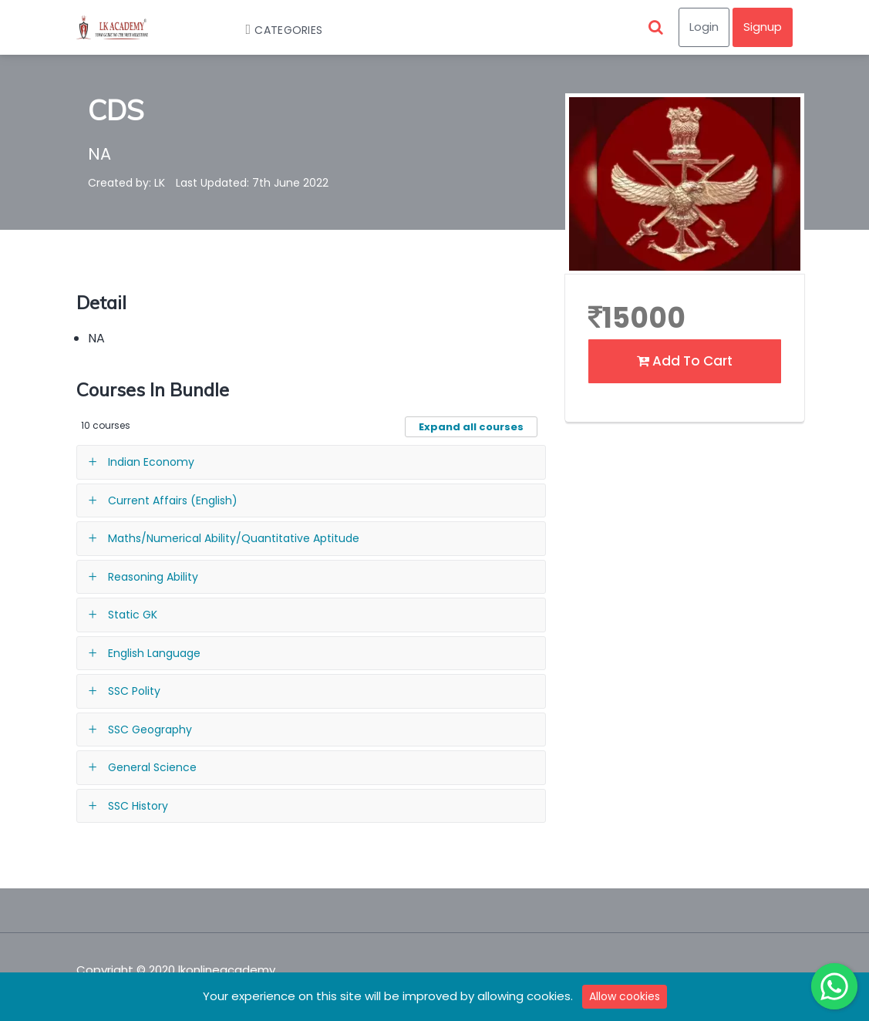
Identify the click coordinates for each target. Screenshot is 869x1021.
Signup (762, 27)
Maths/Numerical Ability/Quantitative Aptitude (233, 538)
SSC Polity (134, 691)
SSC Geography (150, 729)
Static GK (132, 614)
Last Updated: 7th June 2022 (252, 182)
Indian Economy (151, 462)
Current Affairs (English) (172, 500)
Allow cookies (624, 996)
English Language (154, 653)
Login (704, 27)
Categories (277, 30)
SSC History (138, 806)
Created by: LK (126, 182)
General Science (152, 767)
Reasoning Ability (153, 577)
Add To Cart (685, 361)
